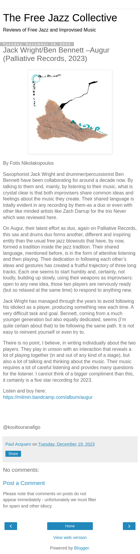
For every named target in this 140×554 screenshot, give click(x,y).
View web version (70, 537)
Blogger (81, 548)
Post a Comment (24, 483)
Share (13, 454)
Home (70, 526)
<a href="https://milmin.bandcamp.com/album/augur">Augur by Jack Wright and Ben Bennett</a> (70, 411)
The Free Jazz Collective (60, 17)
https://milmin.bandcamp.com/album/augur (48, 397)
